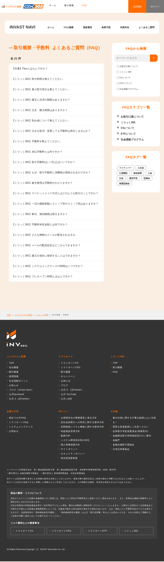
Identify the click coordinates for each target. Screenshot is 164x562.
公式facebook (16, 395)
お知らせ (14, 386)
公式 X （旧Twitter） (72, 390)
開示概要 (14, 372)
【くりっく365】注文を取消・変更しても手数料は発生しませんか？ (51, 131)
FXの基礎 (68, 27)
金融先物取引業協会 (123, 445)
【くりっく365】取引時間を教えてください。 (38, 79)
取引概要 (69, 7)
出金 (121, 178)
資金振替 (137, 173)
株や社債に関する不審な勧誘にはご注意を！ (134, 420)
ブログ (64, 386)
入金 (150, 173)
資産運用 (87, 27)
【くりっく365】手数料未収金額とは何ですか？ (40, 224)
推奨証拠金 (124, 183)
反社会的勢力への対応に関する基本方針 (82, 423)
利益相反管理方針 (70, 432)
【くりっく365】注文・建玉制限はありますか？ (40, 110)
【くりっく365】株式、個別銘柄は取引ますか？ (40, 214)
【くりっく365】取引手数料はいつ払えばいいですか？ (43, 162)
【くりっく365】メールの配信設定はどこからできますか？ (46, 245)
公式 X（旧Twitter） (20, 399)
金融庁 (116, 440)
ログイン (152, 7)
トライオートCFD (70, 368)
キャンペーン (68, 377)
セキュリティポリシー (73, 454)
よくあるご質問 (146, 27)
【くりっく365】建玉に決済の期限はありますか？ (41, 99)
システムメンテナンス (21, 427)
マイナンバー (125, 168)
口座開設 (130, 7)
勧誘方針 (65, 436)
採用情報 (14, 377)
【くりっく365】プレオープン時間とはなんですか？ (42, 276)
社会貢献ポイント (18, 381)
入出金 (141, 168)
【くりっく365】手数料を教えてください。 (37, 141)
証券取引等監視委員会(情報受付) (130, 432)
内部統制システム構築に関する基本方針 (82, 427)
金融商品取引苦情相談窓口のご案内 (132, 436)
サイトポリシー (69, 449)
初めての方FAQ (17, 418)
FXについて (125, 77)
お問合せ (14, 432)
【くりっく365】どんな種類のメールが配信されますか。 (45, 235)
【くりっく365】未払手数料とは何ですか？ (37, 151)
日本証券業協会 (121, 449)
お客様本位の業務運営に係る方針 (79, 418)
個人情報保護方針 (70, 445)
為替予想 (106, 27)
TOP (9, 315)
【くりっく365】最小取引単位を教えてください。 (41, 89)
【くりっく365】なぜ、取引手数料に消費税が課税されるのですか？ (51, 172)
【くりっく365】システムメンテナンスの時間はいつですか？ (47, 266)
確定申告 (133, 178)
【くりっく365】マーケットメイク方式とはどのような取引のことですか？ (55, 193)
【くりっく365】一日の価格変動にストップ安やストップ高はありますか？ (55, 203)
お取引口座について (128, 66)
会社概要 (14, 368)
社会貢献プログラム (128, 89)
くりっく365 (125, 72)
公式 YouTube (68, 395)
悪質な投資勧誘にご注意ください (131, 427)
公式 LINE (66, 399)
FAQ (84, 7)
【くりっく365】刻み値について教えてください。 (41, 120)
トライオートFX (69, 363)
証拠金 (147, 178)
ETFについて (125, 83)
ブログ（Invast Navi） (21, 390)
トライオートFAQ (18, 423)
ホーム (52, 7)
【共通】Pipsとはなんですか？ (30, 68)
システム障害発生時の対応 (75, 440)
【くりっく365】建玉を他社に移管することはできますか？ (46, 255)
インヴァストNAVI (23, 315)
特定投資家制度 (69, 458)
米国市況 (124, 27)
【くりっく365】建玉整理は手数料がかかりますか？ (42, 183)
